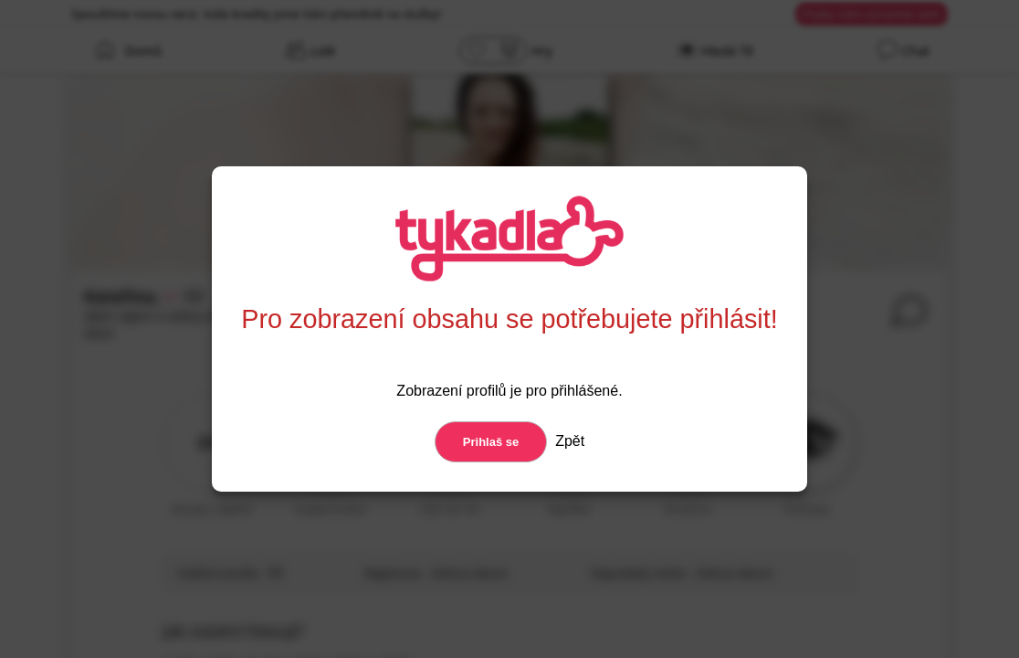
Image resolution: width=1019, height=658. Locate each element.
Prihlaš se (491, 442)
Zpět (568, 441)
